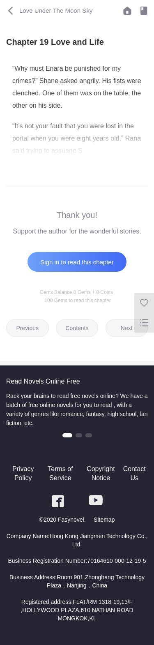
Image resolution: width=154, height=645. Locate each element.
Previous (27, 328)
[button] (67, 435)
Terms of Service (60, 473)
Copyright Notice (101, 473)
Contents (76, 328)
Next (127, 328)
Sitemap (104, 519)
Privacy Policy (23, 473)
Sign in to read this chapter (76, 262)
